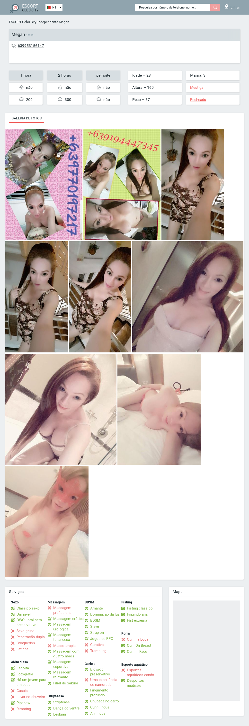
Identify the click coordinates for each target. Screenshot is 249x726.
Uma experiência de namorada (103, 682)
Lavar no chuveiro (31, 697)
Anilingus (97, 713)
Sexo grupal (26, 631)
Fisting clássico (140, 608)
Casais (22, 691)
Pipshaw (23, 703)
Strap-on (97, 632)
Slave (94, 626)
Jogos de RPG (101, 638)
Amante (96, 608)
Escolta (23, 668)
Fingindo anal (138, 614)
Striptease (61, 702)
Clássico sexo (28, 608)
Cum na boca (137, 639)
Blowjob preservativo (100, 671)
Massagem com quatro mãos (66, 653)
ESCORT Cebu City (22, 22)
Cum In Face (137, 651)
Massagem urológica (62, 626)
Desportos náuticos (135, 683)
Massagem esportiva (62, 664)
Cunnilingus (99, 707)
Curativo (97, 645)
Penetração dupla (31, 637)
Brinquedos (26, 643)
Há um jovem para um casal (31, 682)
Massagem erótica (68, 619)
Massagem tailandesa (62, 637)
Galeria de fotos (26, 118)
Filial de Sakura (65, 683)
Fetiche (22, 649)
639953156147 (31, 45)
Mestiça (196, 87)
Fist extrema (137, 620)
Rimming (24, 709)
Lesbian (59, 714)
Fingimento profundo (99, 692)
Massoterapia (64, 646)
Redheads (198, 100)
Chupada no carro (104, 701)
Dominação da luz (104, 614)
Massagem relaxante (62, 674)
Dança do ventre (66, 708)
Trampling (98, 651)
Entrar (232, 6)
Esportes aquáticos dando (140, 672)
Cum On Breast (139, 645)
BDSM (95, 620)
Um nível (24, 614)
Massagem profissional (62, 610)
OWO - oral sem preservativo (29, 622)
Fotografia (25, 674)
